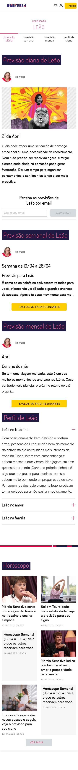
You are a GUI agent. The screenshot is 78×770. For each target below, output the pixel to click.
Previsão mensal (50, 38)
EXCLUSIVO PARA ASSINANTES (39, 306)
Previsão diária (9, 38)
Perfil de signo (69, 38)
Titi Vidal (20, 76)
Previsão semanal (29, 38)
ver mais (39, 742)
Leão (39, 27)
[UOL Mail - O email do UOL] (55, 6)
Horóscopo (39, 21)
